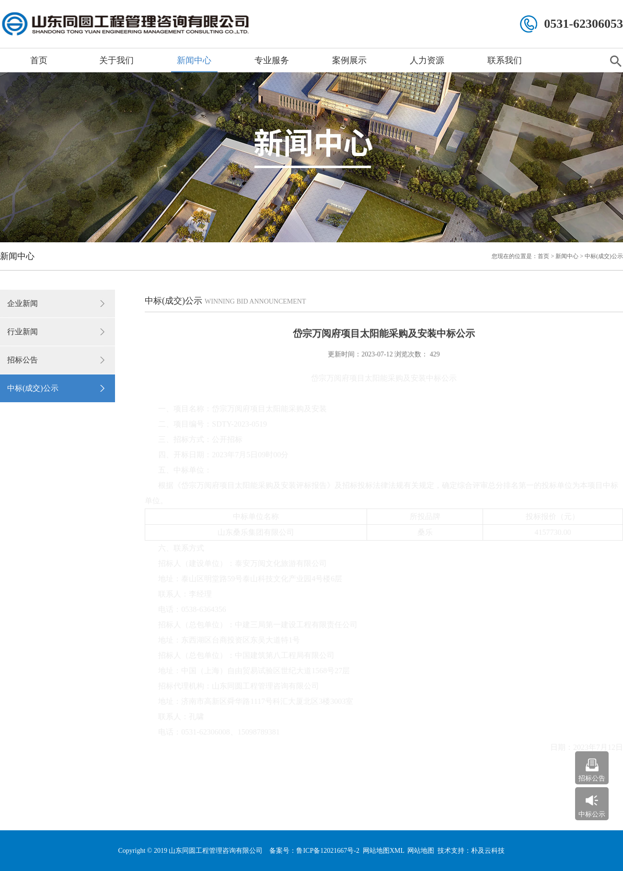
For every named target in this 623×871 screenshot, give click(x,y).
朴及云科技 (488, 850)
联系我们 (504, 60)
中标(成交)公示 (32, 388)
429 (434, 353)
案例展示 (349, 60)
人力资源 (427, 60)
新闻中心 (194, 60)
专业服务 (271, 60)
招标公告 (22, 360)
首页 (38, 60)
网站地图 (420, 850)
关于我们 (116, 60)
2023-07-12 (376, 353)
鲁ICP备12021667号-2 (327, 850)
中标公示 (591, 814)
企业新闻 (22, 303)
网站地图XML (383, 850)
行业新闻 (22, 332)
